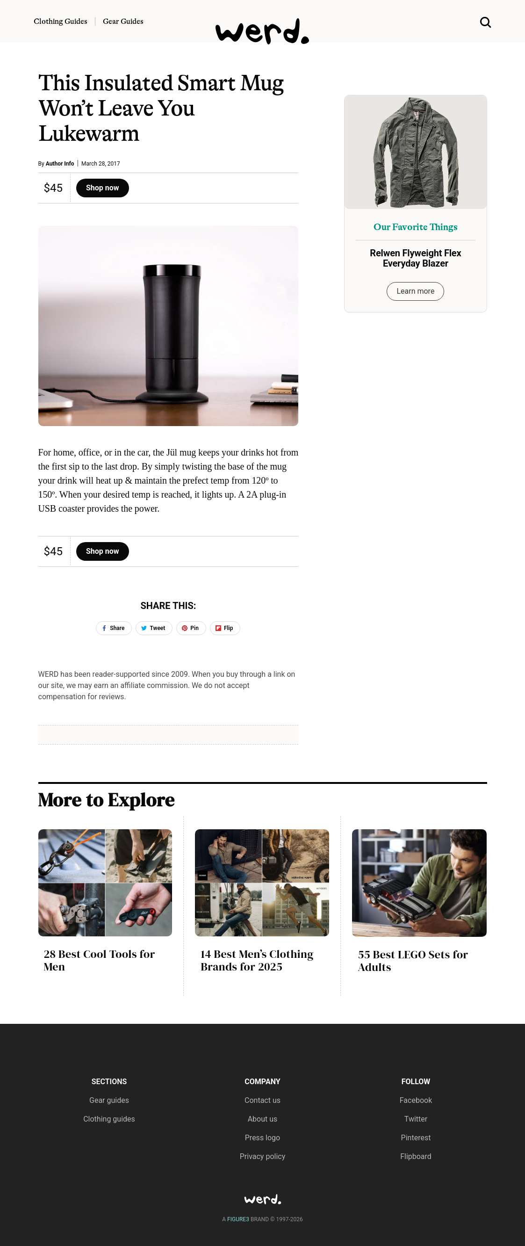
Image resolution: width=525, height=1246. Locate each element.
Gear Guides (123, 21)
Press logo (262, 1137)
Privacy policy (263, 1156)
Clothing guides (109, 1119)
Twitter (415, 1119)
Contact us (262, 1100)
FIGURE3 (238, 1219)
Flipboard (416, 1156)
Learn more (415, 291)
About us (263, 1119)
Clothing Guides (60, 21)
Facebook (416, 1100)
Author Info (60, 163)
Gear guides (109, 1100)
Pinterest (416, 1137)
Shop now (102, 187)
